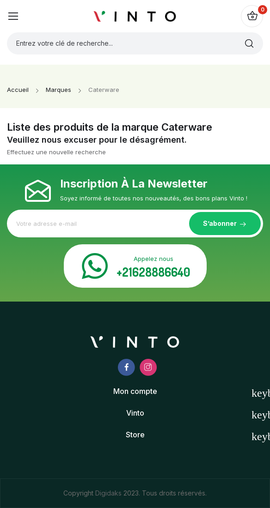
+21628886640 (153, 271)
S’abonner (220, 223)
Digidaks (109, 493)
